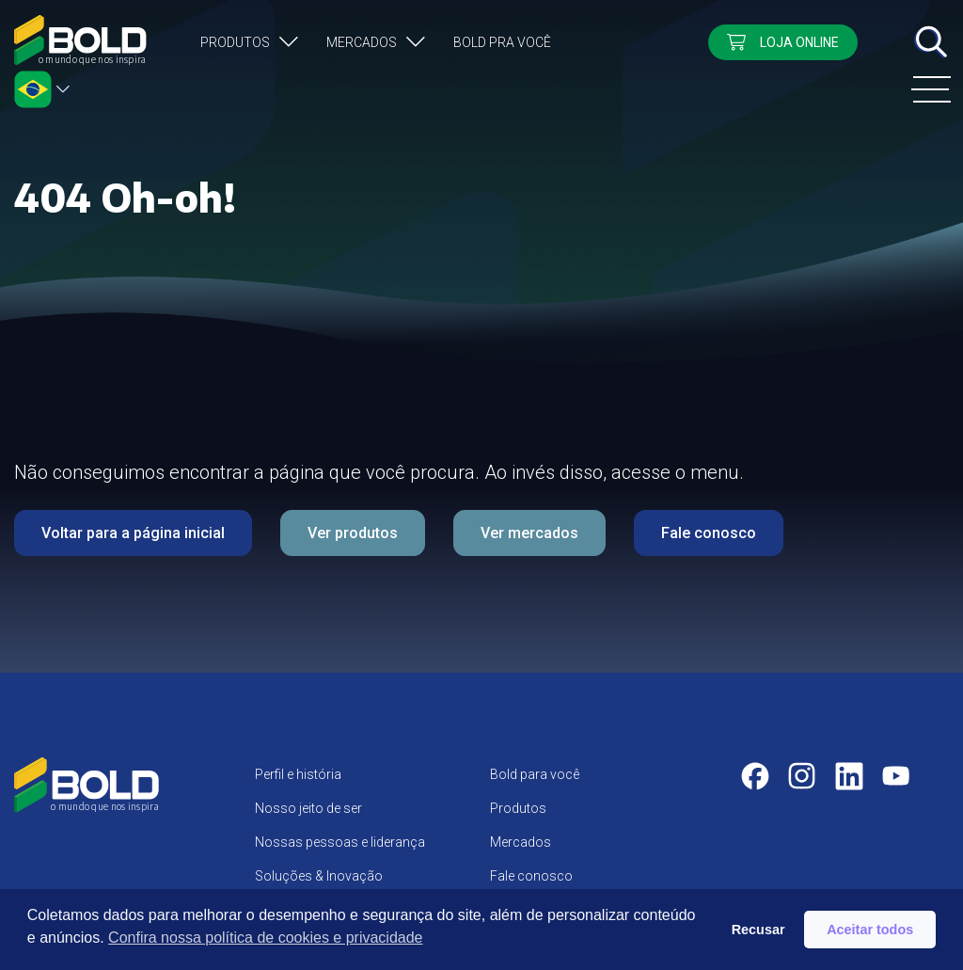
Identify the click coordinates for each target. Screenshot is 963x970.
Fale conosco (708, 533)
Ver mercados (529, 533)
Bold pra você (502, 42)
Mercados (361, 42)
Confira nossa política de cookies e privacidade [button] (265, 938)
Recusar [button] (758, 929)
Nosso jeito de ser (308, 808)
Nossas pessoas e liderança (340, 842)
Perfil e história (298, 774)
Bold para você (534, 774)
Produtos (235, 42)
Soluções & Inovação (319, 875)
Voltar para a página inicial (133, 533)
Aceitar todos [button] (870, 929)
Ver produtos (353, 533)
